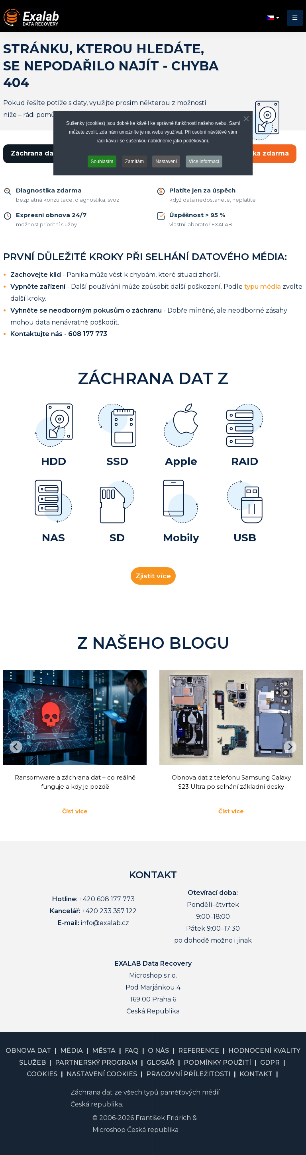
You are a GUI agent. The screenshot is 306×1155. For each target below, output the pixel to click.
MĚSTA (104, 1050)
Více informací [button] (204, 161)
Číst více (75, 811)
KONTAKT (256, 1074)
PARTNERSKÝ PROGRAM (96, 1062)
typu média (262, 286)
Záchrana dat (33, 153)
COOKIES (42, 1074)
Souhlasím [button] (102, 161)
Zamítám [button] (134, 161)
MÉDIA (71, 1050)
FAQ (132, 1050)
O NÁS (158, 1050)
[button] (295, 18)
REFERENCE (198, 1050)
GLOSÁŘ (161, 1062)
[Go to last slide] (16, 747)
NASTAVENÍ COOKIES (102, 1074)
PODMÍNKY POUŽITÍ (217, 1062)
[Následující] (290, 747)
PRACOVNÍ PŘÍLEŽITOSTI (188, 1074)
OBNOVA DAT (28, 1050)
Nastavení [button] (166, 161)
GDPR (270, 1062)
